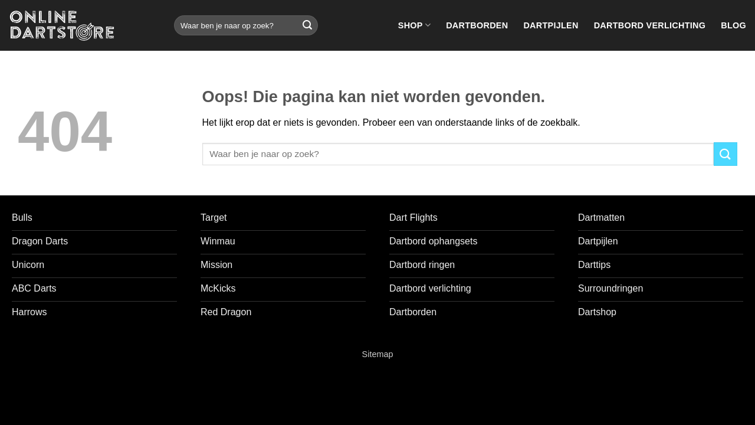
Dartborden (477, 25)
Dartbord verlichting (650, 25)
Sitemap (377, 354)
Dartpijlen (550, 25)
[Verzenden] (307, 25)
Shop (414, 25)
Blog (733, 25)
